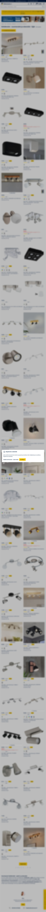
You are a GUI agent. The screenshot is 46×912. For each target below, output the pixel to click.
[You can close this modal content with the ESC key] (23, 456)
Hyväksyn (22, 459)
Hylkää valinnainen (7, 459)
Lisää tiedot (15, 459)
